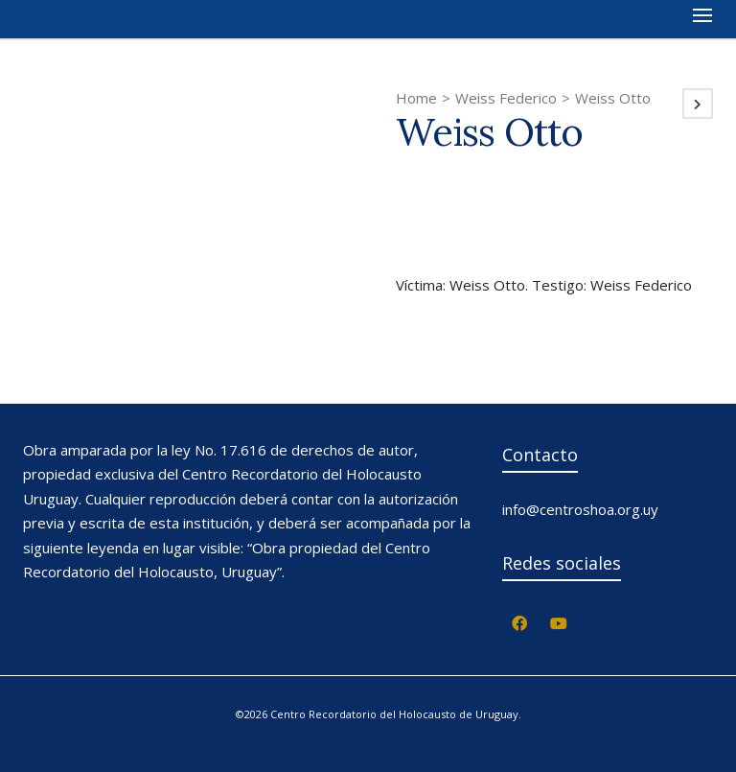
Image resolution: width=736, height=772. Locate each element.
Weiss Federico (506, 97)
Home (416, 97)
